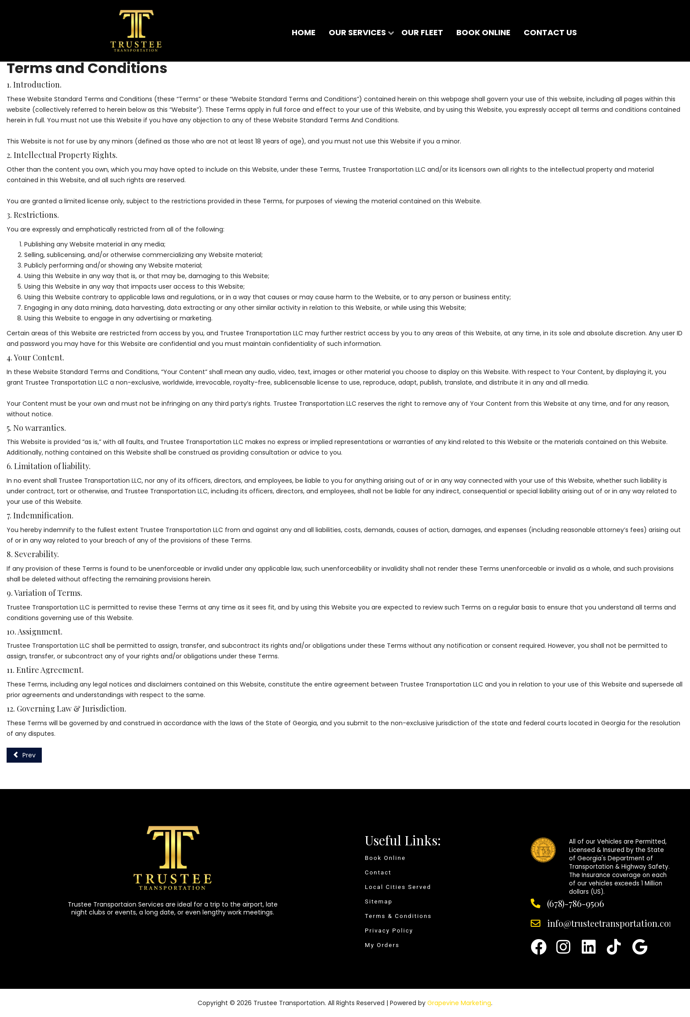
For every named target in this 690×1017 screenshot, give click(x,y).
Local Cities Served (398, 887)
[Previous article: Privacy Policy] (24, 755)
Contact (378, 872)
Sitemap (379, 901)
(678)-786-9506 (575, 903)
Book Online (385, 858)
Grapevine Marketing (459, 1003)
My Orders (382, 945)
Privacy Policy (389, 930)
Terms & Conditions (398, 916)
